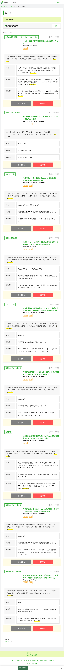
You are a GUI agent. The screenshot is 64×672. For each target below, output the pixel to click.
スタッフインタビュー (31, 660)
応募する (42, 103)
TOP (12, 660)
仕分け (9, 641)
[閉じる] (62, 668)
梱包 (6, 641)
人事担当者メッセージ (47, 660)
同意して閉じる (22, 668)
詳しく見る (33, 73)
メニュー (59, 2)
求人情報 (19, 660)
